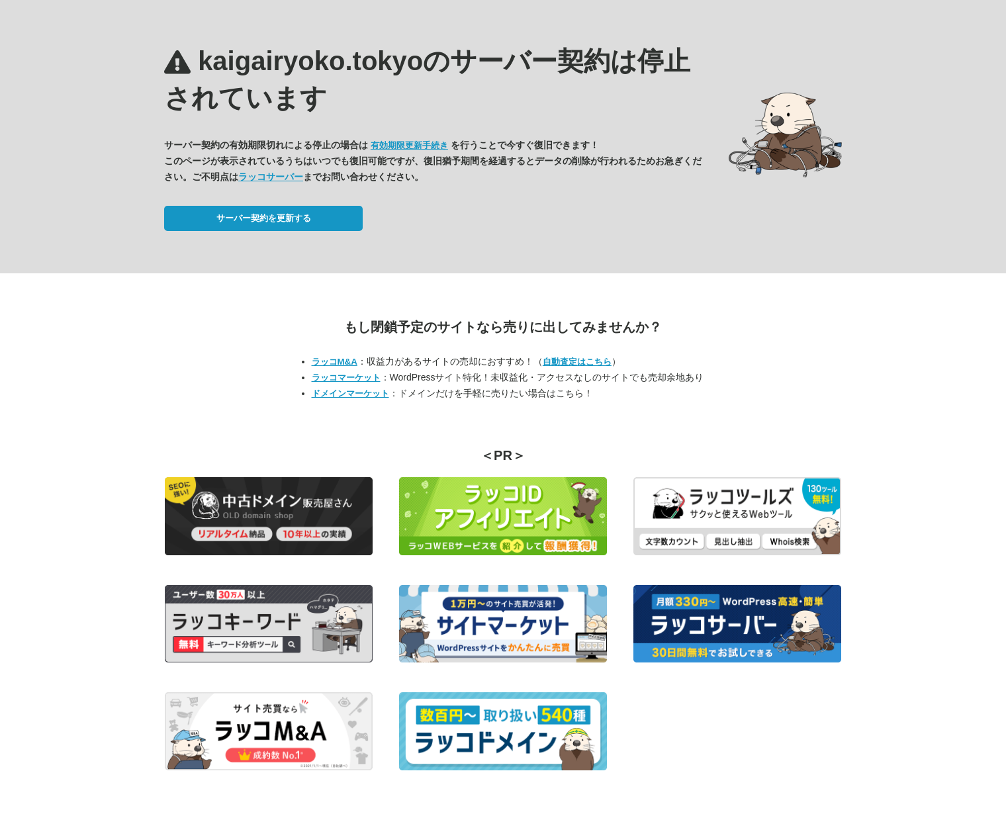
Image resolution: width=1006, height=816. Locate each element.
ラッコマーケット (346, 378)
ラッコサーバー (270, 176)
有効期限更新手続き (409, 145)
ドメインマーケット (350, 393)
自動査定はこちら (577, 362)
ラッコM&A (334, 362)
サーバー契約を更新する (263, 218)
